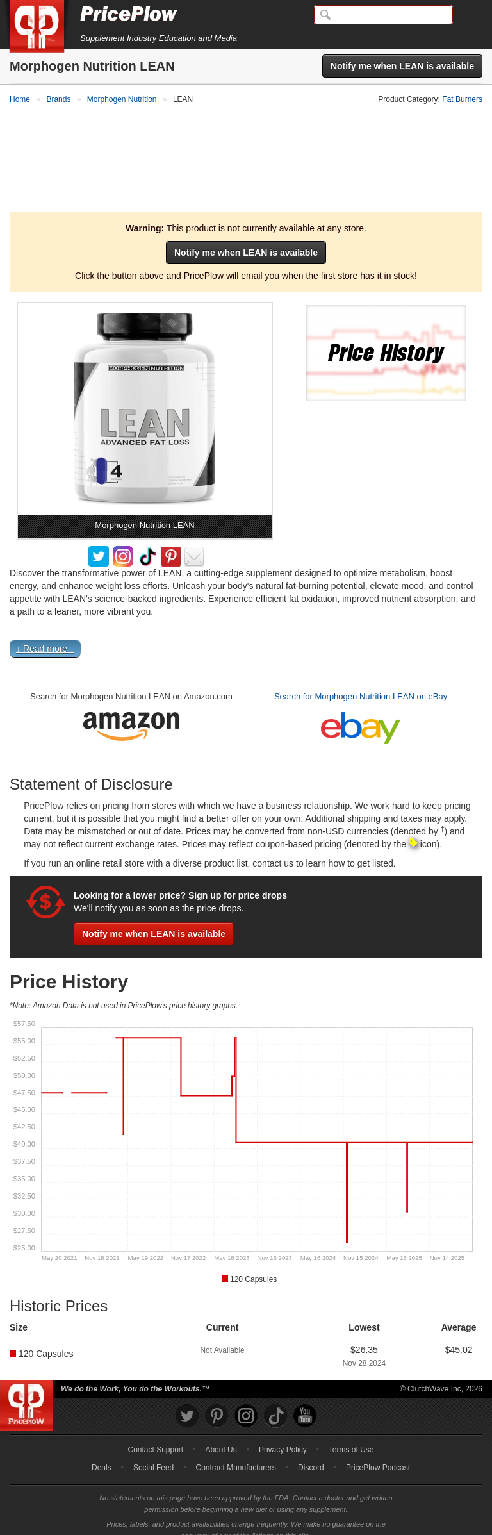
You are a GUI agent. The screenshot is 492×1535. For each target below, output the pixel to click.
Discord (311, 1454)
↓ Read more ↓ (45, 635)
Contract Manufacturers (235, 1454)
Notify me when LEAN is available (402, 66)
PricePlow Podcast (378, 1454)
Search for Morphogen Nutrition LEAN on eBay (360, 683)
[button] (246, 638)
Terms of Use (351, 1436)
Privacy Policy (283, 1436)
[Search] (383, 14)
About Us (220, 1436)
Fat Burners (462, 99)
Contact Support (155, 1436)
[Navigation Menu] (468, 15)
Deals (101, 1454)
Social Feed (153, 1454)
